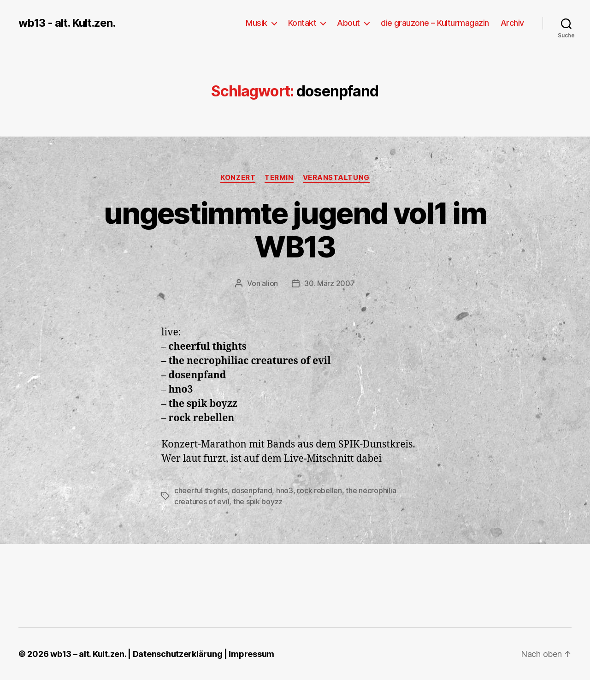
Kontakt (302, 23)
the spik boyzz (258, 501)
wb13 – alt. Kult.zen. (88, 654)
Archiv (512, 23)
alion (270, 283)
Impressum (251, 654)
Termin (279, 177)
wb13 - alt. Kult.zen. (66, 23)
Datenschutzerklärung (178, 654)
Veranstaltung (336, 177)
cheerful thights (201, 490)
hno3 (284, 490)
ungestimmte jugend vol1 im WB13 (295, 229)
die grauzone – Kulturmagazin (435, 23)
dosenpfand (251, 490)
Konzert (237, 177)
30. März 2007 (329, 283)
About (348, 23)
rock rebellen (319, 490)
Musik (256, 23)
